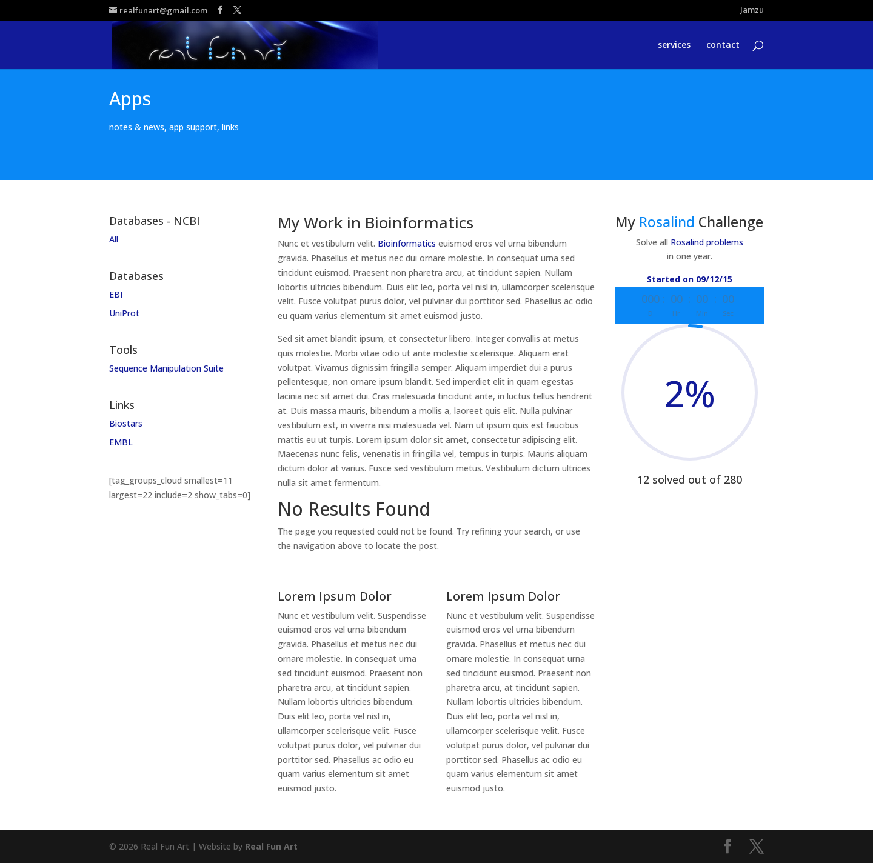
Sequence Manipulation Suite (166, 368)
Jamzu (752, 10)
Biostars (125, 423)
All (113, 239)
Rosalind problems (707, 242)
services (674, 45)
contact (723, 45)
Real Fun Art (271, 846)
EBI (115, 294)
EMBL (121, 442)
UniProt (124, 313)
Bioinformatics (407, 243)
